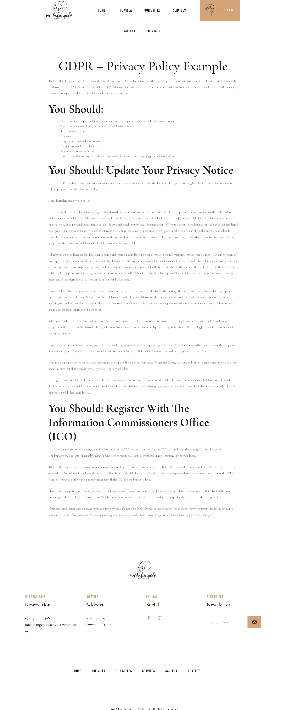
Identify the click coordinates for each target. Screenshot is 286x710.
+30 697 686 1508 (37, 618)
